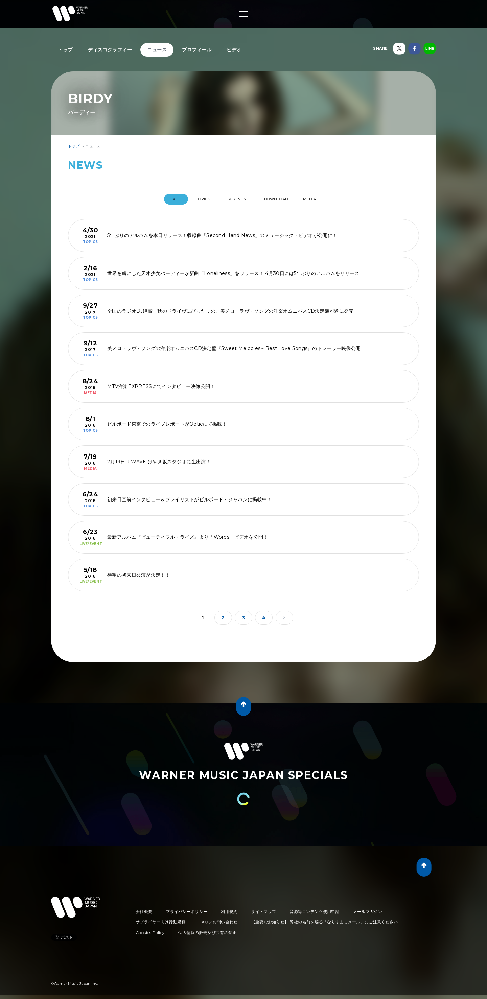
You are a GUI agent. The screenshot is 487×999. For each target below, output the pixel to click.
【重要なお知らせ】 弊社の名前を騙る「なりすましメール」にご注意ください (324, 919)
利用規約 (229, 908)
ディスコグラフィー (110, 50)
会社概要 (144, 908)
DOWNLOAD (282, 199)
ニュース (157, 50)
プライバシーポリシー (186, 908)
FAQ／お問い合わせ (218, 919)
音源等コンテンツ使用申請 (314, 908)
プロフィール (196, 50)
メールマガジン (367, 908)
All (161, 199)
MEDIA (322, 199)
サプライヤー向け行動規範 (161, 919)
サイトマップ (263, 908)
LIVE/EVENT (236, 199)
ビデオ (234, 50)
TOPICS (195, 199)
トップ (65, 50)
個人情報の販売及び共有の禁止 (207, 929)
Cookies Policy (150, 929)
